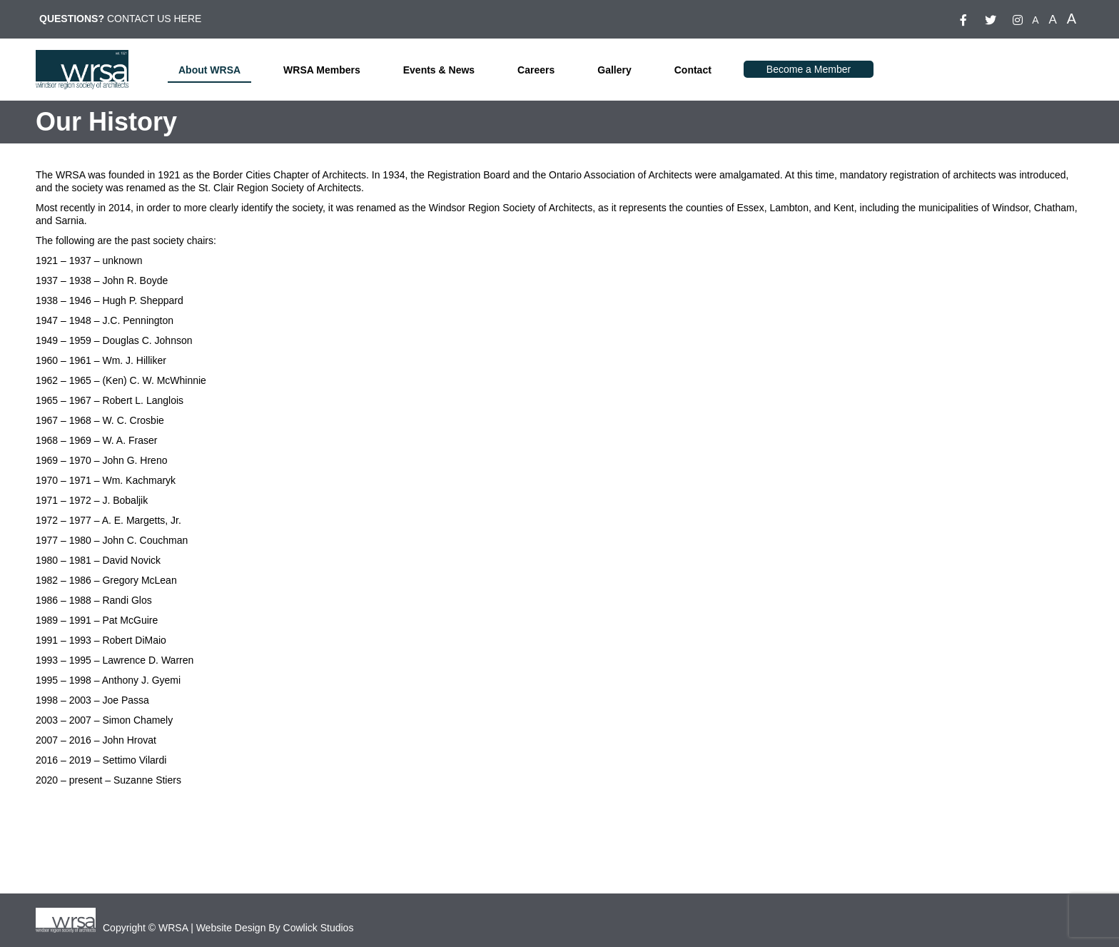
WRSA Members (321, 70)
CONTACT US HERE (154, 18)
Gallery (614, 70)
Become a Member (808, 69)
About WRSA (209, 70)
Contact (693, 70)
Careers (536, 70)
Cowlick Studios (318, 927)
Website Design (231, 927)
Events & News (439, 70)
